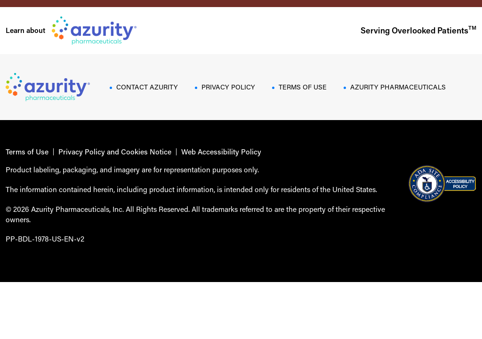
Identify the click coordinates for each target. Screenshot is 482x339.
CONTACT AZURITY (147, 86)
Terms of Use (27, 152)
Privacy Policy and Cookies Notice (114, 152)
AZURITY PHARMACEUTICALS (398, 86)
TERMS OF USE (303, 86)
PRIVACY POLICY (228, 86)
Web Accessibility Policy (221, 152)
